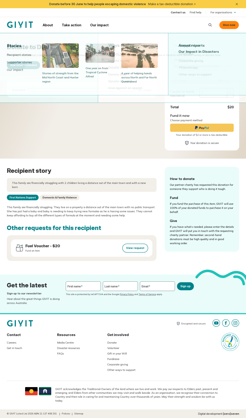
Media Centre (65, 342)
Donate (112, 342)
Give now (229, 25)
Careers (11, 342)
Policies (66, 413)
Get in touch (14, 348)
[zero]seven (231, 413)
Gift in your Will (117, 353)
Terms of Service (147, 294)
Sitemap (78, 413)
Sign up (185, 286)
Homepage (20, 25)
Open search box (210, 25)
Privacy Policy (127, 294)
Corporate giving (117, 364)
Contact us (178, 12)
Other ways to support (121, 370)
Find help (195, 12)
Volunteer (113, 348)
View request (135, 248)
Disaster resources (68, 348)
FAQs (60, 353)
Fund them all (177, 95)
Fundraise (113, 359)
